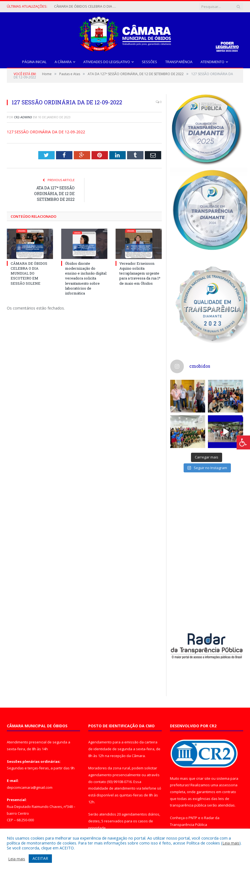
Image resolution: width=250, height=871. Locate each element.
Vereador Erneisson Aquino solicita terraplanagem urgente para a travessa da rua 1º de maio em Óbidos (139, 273)
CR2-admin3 (23, 117)
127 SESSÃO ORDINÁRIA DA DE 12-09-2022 (46, 131)
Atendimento (212, 61)
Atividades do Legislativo (106, 61)
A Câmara (63, 61)
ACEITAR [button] (40, 858)
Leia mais (230, 842)
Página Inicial (34, 61)
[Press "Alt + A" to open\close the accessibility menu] (243, 442)
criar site (203, 778)
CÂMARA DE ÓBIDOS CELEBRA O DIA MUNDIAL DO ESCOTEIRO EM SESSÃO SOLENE (87, 6)
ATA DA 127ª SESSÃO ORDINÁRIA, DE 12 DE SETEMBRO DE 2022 (54, 193)
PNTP (193, 817)
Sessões (149, 61)
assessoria (228, 784)
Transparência (178, 61)
